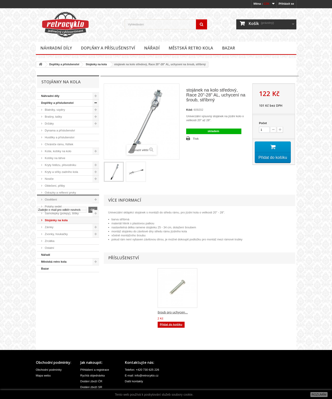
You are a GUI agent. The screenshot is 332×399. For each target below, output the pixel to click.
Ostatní (49, 248)
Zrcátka (49, 241)
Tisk (196, 138)
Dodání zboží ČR (91, 381)
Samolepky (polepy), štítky (61, 213)
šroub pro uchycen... (217, 312)
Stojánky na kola (96, 64)
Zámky (49, 227)
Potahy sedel (53, 206)
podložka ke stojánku (173, 312)
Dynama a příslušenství (59, 130)
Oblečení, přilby (54, 185)
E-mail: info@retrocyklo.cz (142, 375)
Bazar (228, 48)
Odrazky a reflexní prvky (60, 192)
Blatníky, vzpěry (54, 109)
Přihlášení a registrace (94, 369)
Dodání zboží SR (91, 387)
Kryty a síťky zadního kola (61, 172)
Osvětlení (50, 199)
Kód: (189, 109)
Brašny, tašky (53, 116)
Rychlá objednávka (92, 375)
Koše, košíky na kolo (57, 151)
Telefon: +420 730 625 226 (142, 369)
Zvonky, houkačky (56, 234)
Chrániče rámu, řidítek (58, 144)
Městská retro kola (191, 48)
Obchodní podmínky (49, 369)
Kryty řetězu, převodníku (60, 165)
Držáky (49, 123)
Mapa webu (43, 375)
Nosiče (49, 178)
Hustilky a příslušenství (59, 137)
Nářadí (152, 48)
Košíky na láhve (54, 158)
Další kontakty (134, 381)
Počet (263, 123)
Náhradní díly (56, 48)
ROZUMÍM (319, 394)
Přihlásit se (286, 3)
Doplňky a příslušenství (108, 48)
